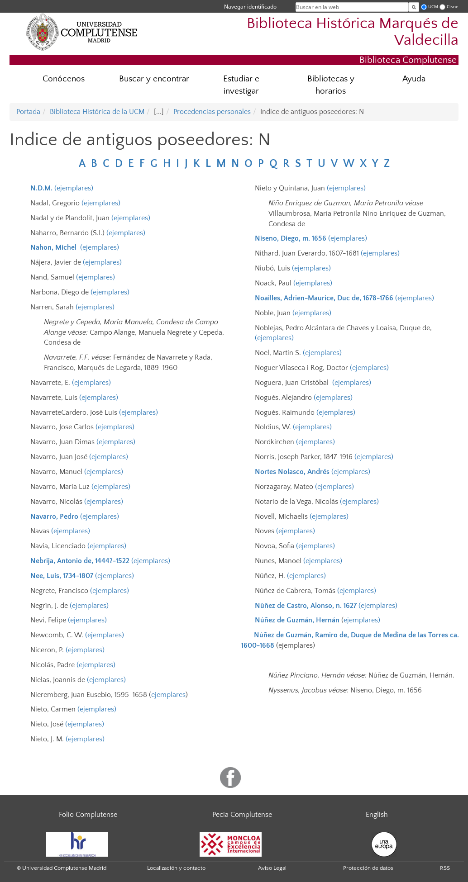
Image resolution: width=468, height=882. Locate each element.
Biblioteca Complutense (408, 60)
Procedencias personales (212, 112)
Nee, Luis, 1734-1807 (61, 576)
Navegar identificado (250, 6)
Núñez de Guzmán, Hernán (297, 620)
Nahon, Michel (53, 247)
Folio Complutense (88, 815)
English (377, 815)
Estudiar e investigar (241, 85)
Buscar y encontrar (154, 79)
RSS (445, 868)
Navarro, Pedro (54, 516)
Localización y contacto (176, 868)
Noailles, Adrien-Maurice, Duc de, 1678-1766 (324, 298)
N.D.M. (41, 188)
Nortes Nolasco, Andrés (292, 472)
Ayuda (413, 79)
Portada (28, 112)
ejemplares (168, 695)
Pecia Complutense (242, 815)
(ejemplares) (73, 188)
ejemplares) (362, 620)
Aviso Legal (272, 868)
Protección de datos (368, 868)
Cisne (452, 6)
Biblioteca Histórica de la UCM (97, 112)
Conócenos (64, 79)
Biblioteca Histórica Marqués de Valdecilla (352, 32)
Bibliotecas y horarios (330, 85)
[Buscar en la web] (414, 7)
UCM (433, 6)
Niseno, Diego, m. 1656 (290, 238)
